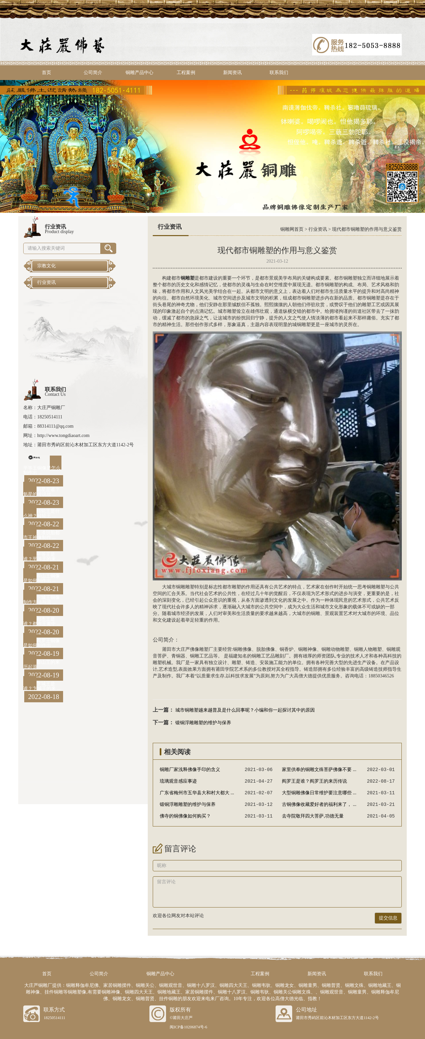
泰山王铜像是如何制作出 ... (41, 578)
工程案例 (186, 72)
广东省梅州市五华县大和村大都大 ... (197, 792)
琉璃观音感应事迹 (178, 781)
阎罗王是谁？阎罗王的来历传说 (314, 781)
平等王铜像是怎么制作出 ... (41, 470)
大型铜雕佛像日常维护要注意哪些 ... (319, 792)
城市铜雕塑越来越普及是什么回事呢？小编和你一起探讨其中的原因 (245, 710)
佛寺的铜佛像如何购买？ (185, 816)
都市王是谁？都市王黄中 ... (41, 621)
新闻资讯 (232, 72)
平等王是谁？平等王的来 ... (41, 557)
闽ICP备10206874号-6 (188, 1027)
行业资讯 (317, 229)
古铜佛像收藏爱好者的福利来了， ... (319, 804)
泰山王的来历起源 (41, 664)
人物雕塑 (372, 649)
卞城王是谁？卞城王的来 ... (41, 686)
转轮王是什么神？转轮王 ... (41, 513)
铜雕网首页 (291, 229)
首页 (46, 72)
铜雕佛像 (242, 649)
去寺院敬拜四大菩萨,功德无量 (313, 816)
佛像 (270, 649)
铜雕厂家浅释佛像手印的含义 (190, 769)
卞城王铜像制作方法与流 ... (41, 600)
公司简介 (93, 72)
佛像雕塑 (199, 649)
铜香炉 (287, 649)
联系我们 (279, 72)
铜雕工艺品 (201, 655)
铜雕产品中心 (139, 72)
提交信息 (388, 917)
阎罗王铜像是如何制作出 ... (41, 643)
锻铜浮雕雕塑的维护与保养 (203, 722)
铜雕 (348, 278)
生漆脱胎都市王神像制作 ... (41, 535)
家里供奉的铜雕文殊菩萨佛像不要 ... (319, 769)
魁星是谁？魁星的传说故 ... (41, 492)
